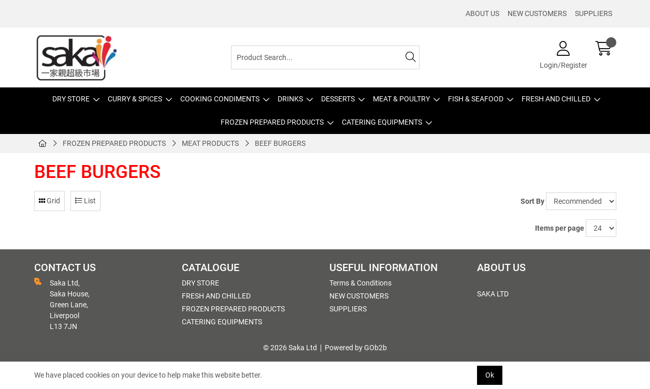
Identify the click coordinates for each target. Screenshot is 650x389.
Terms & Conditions (360, 283)
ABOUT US (482, 13)
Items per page (559, 228)
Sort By (532, 201)
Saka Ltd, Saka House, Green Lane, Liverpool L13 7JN (62, 304)
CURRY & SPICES (135, 99)
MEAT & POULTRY (401, 99)
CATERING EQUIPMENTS (382, 122)
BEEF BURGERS (280, 143)
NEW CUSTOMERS (537, 13)
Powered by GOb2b (356, 347)
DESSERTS (338, 99)
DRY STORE (71, 99)
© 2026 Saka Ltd (290, 347)
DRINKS (290, 99)
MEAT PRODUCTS (210, 143)
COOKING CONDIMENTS (219, 99)
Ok (489, 375)
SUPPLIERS (593, 13)
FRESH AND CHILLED (556, 99)
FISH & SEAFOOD (475, 99)
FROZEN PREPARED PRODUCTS (272, 122)
